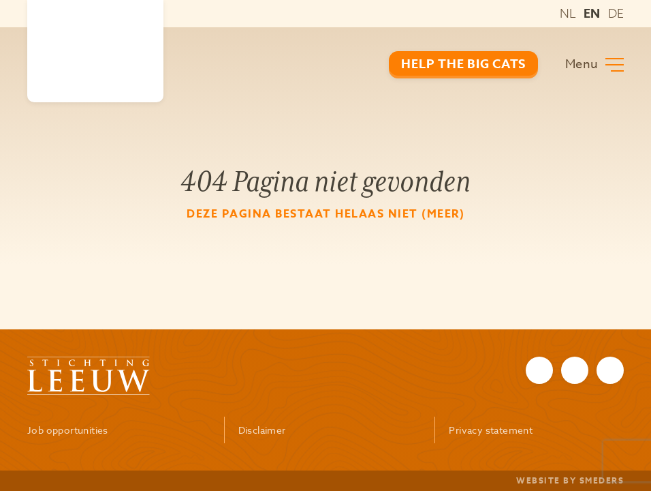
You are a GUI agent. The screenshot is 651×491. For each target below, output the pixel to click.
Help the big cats (463, 64)
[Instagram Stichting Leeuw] (574, 370)
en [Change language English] (592, 14)
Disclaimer (262, 429)
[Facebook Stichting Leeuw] (539, 370)
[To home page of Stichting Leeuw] (95, 51)
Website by (570, 480)
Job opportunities (67, 429)
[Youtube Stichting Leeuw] (610, 370)
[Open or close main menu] (594, 64)
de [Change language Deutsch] (616, 13)
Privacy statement (491, 429)
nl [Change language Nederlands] (568, 13)
